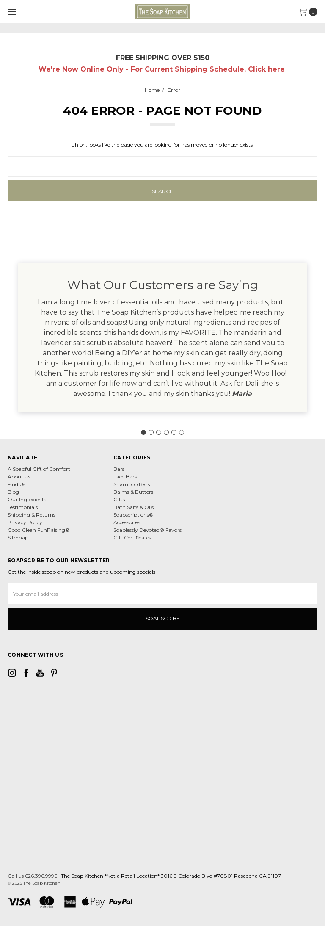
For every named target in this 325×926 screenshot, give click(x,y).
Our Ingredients (27, 499)
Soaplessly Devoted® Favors (147, 530)
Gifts (119, 499)
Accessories (126, 522)
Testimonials (23, 507)
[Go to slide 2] (151, 432)
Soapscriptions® (133, 514)
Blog (13, 492)
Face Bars (125, 476)
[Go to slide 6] (181, 432)
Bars (118, 469)
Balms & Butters (133, 492)
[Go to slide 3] (158, 432)
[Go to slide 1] (143, 432)
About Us (19, 476)
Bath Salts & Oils (133, 507)
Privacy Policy (25, 522)
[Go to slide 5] (173, 432)
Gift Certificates (132, 537)
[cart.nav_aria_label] (310, 12)
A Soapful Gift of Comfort (39, 469)
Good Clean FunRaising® (39, 530)
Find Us (16, 484)
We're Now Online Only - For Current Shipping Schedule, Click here (163, 69)
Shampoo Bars (131, 484)
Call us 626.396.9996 (32, 876)
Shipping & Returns (31, 514)
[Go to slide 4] (166, 432)
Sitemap (18, 537)
